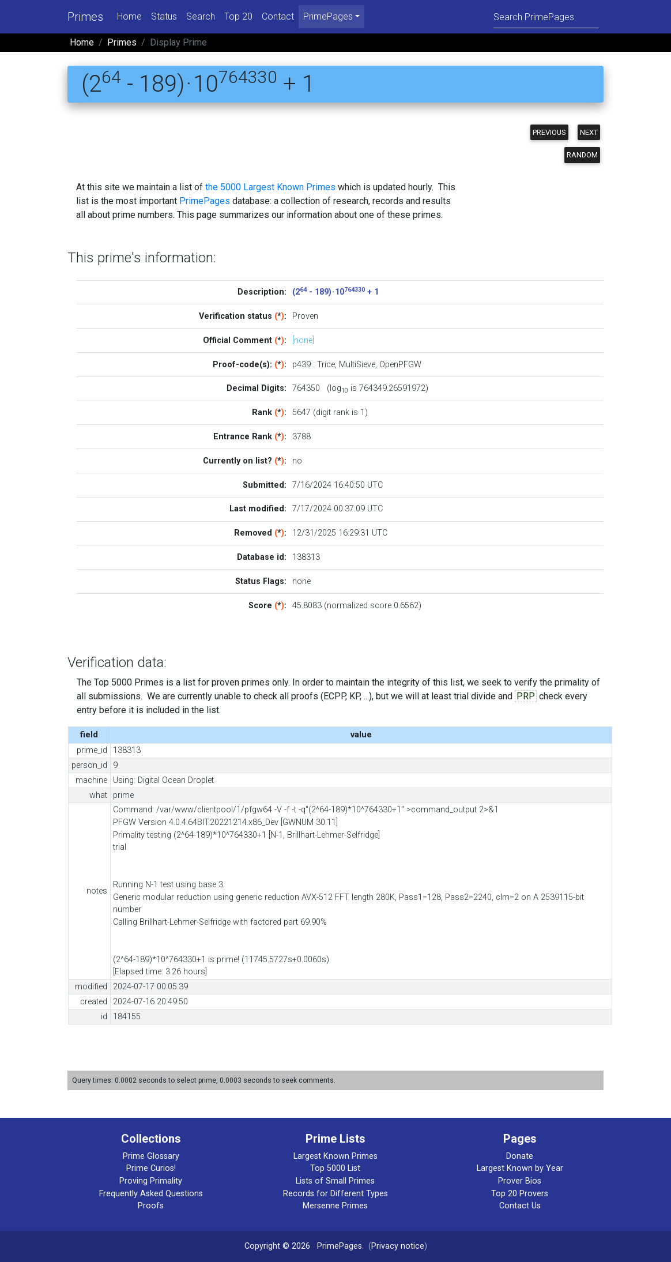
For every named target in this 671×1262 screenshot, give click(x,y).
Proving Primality (150, 1181)
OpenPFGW (400, 365)
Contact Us (520, 1206)
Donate (519, 1156)
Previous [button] (549, 132)
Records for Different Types (335, 1194)
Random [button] (582, 154)
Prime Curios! (151, 1168)
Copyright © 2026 (277, 1246)
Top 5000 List (335, 1168)
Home (129, 16)
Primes (85, 17)
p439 (301, 365)
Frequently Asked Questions (151, 1194)
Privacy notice (397, 1246)
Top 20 (238, 16)
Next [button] (589, 132)
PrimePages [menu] (328, 16)
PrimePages (204, 200)
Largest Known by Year (520, 1168)
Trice (326, 365)
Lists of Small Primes (335, 1181)
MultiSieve (357, 365)
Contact (278, 16)
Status (164, 16)
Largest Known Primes (335, 1156)
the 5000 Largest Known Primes (270, 187)
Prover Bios (519, 1181)
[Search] (546, 16)
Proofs (151, 1206)
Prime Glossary (151, 1156)
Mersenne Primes (335, 1206)
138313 (306, 557)
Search (200, 16)
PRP (526, 696)
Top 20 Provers (519, 1194)
